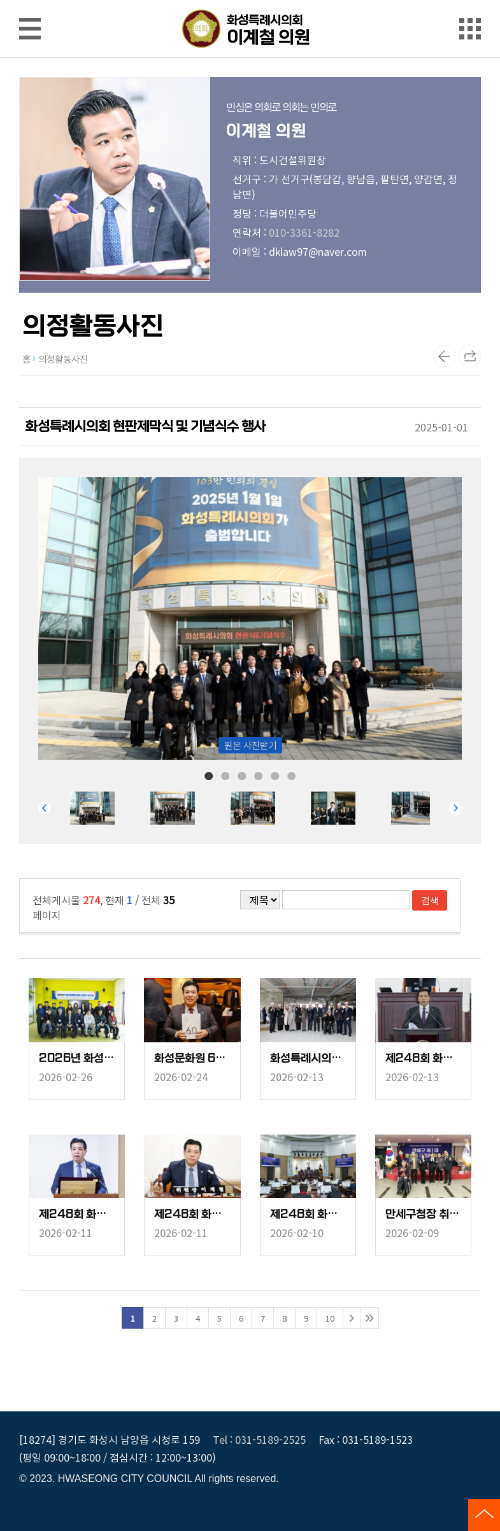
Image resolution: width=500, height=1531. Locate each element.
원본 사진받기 (250, 745)
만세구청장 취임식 (423, 1214)
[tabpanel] (110, 808)
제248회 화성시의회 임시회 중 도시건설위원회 (192, 1214)
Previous (44, 808)
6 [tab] (291, 775)
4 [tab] (258, 775)
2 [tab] (225, 775)
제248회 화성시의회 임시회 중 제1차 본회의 (308, 1214)
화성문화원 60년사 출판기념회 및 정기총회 (192, 1058)
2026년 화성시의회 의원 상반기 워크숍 (77, 1058)
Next (455, 808)
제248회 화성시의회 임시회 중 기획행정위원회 (77, 1214)
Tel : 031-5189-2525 (259, 1439)
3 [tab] (242, 775)
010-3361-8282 (304, 232)
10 (329, 1318)
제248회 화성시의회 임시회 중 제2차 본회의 (423, 1058)
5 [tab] (275, 775)
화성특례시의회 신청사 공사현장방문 (308, 1058)
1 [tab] (209, 775)
